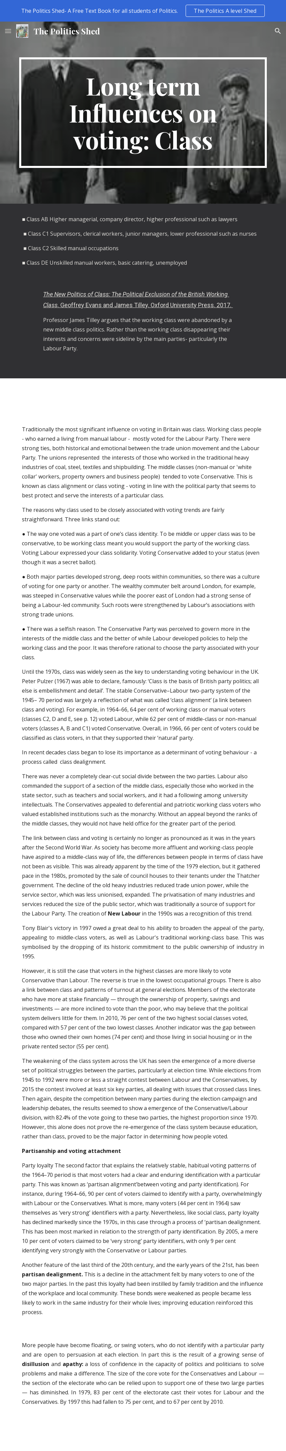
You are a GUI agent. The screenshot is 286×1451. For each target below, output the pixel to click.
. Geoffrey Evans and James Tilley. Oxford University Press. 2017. (144, 305)
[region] (143, 11)
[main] (142, 112)
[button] (8, 31)
